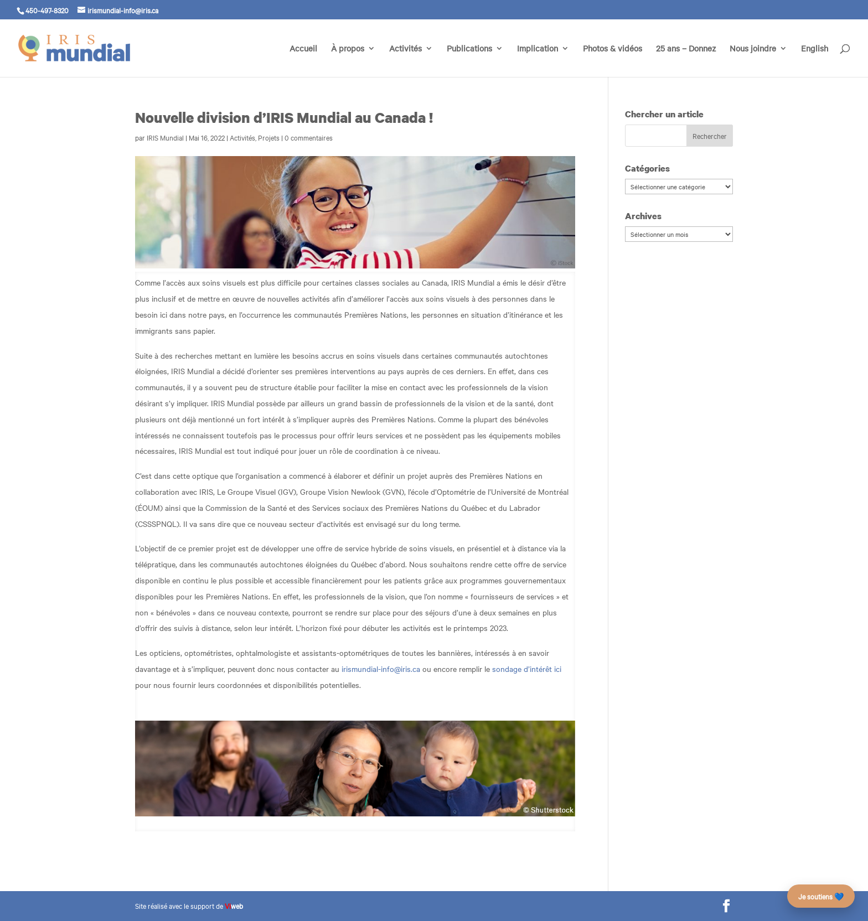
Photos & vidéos (612, 49)
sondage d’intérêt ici (526, 668)
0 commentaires (309, 137)
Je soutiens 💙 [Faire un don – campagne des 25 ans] (821, 896)
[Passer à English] (814, 60)
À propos (347, 49)
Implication (537, 49)
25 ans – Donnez (686, 49)
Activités (405, 49)
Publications (469, 49)
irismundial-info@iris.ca (381, 668)
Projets (269, 137)
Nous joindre (753, 49)
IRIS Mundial (165, 137)
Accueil (303, 49)
